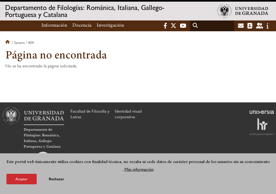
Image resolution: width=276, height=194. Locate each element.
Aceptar (21, 179)
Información (54, 25)
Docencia (82, 25)
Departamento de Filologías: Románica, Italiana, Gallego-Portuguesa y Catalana (84, 11)
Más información (139, 169)
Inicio (8, 42)
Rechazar (56, 179)
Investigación (110, 25)
